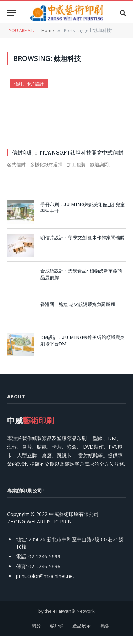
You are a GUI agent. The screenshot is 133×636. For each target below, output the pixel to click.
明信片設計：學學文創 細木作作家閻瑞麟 (82, 237)
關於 (36, 625)
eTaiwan (62, 611)
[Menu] (11, 13)
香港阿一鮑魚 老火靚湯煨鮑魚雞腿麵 (77, 304)
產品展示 (81, 625)
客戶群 (56, 625)
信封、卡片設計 (29, 84)
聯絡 (104, 625)
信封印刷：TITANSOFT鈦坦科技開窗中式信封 (67, 152)
